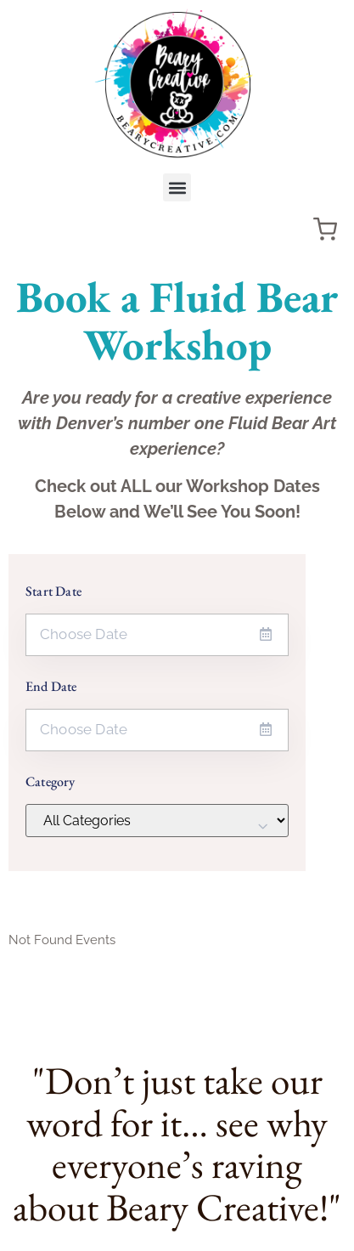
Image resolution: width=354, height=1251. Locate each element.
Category (50, 781)
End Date (51, 686)
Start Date (53, 591)
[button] (177, 187)
